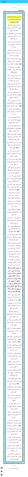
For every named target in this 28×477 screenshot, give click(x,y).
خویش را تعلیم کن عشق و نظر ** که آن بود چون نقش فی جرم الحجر (14, 136)
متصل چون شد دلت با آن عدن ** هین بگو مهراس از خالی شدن (14, 161)
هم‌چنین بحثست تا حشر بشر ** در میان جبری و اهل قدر (14, 330)
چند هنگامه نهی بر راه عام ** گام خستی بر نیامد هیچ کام (14, 228)
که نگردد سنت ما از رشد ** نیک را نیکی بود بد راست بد (14, 44)
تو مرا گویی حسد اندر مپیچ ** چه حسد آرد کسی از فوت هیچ (14, 119)
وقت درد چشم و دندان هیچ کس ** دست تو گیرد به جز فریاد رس (14, 245)
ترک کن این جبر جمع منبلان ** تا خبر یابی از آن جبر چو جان (14, 86)
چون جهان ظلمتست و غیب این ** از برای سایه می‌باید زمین (14, 381)
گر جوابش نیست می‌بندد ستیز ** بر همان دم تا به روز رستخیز (14, 448)
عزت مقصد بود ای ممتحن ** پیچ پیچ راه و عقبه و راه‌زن (14, 406)
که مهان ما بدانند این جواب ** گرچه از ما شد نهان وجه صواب (14, 456)
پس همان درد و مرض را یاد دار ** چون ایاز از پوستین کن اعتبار (14, 253)
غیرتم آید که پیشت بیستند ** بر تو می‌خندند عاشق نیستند (14, 195)
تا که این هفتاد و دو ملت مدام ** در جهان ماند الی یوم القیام (14, 372)
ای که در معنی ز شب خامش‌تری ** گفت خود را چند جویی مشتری (14, 103)
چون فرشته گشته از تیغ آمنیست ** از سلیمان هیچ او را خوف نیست (14, 61)
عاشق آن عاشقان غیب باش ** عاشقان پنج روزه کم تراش (14, 212)
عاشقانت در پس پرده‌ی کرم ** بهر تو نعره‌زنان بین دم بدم (14, 203)
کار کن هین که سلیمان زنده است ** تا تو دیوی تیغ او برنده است (14, 52)
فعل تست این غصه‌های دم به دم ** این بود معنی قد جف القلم (14, 36)
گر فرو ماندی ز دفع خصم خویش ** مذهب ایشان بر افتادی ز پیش (14, 339)
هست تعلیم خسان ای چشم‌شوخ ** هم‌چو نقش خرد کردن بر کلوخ (14, 128)
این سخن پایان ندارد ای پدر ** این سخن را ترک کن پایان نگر (14, 186)
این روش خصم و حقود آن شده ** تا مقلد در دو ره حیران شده (14, 431)
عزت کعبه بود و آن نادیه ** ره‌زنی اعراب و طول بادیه (14, 414)
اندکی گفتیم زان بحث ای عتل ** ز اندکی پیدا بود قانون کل (14, 322)
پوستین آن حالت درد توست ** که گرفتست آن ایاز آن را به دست (14, 262)
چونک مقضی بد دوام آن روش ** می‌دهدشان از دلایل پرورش (14, 355)
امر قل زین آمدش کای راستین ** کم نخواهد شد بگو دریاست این (14, 170)
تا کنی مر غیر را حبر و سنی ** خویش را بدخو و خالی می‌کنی (14, 153)
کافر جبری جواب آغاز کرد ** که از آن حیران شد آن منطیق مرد (14, 297)
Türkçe (22, 5)
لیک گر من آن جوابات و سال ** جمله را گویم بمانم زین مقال (14, 305)
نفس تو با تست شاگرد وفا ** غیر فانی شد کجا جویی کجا (14, 145)
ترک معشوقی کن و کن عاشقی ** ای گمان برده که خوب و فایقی (14, 94)
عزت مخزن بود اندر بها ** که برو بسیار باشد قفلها (14, 397)
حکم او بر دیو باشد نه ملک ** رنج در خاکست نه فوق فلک (14, 69)
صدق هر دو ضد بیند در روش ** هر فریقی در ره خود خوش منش (14, 439)
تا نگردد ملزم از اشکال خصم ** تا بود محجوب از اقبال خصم (14, 364)
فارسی (26, 5)
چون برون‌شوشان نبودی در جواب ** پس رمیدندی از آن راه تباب (14, 347)
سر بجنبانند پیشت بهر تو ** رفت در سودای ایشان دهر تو (14, 111)
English (19, 5)
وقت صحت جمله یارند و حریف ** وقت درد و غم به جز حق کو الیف (14, 237)
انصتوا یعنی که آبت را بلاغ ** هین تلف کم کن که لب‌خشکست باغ (14, 178)
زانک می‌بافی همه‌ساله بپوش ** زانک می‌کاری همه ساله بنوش (14, 27)
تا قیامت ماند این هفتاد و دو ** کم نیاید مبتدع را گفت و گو (14, 389)
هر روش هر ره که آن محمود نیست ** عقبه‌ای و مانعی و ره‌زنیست (14, 422)
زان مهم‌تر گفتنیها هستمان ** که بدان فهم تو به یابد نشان (14, 314)
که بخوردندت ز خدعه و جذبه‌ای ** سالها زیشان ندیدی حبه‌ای (14, 220)
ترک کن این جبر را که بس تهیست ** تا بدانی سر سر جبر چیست (14, 78)
